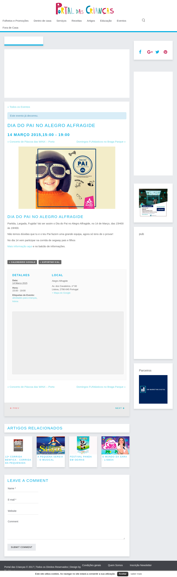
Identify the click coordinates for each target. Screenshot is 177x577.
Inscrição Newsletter (141, 565)
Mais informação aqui (19, 246)
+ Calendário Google (22, 262)
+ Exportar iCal (50, 262)
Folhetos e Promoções (16, 20)
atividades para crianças (24, 298)
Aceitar (123, 574)
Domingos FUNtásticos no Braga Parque (101, 141)
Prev (14, 408)
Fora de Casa (10, 27)
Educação (106, 20)
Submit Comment (21, 547)
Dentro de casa (42, 20)
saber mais (136, 574)
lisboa (15, 301)
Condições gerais (91, 565)
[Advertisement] (66, 73)
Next (120, 408)
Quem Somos (115, 565)
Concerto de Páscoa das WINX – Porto (31, 141)
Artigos (91, 20)
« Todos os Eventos (18, 106)
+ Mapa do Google (61, 293)
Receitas (77, 20)
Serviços (62, 20)
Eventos (121, 20)
